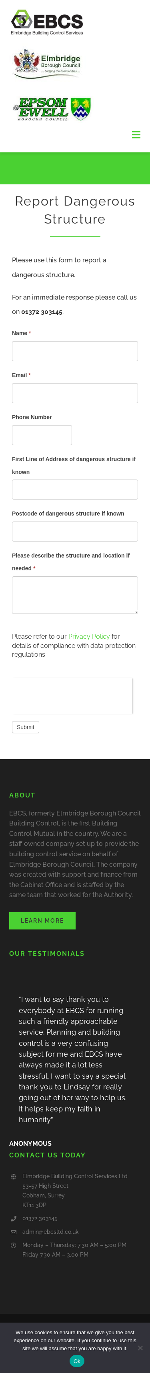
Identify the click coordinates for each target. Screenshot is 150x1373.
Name (21, 333)
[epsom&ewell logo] (53, 95)
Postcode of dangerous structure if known (68, 513)
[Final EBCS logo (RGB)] (47, 11)
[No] (140, 1348)
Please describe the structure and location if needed (71, 562)
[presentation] (72, 693)
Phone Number (32, 417)
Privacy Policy (89, 636)
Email (21, 375)
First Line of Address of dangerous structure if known (74, 465)
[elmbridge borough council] (49, 40)
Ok (77, 1361)
